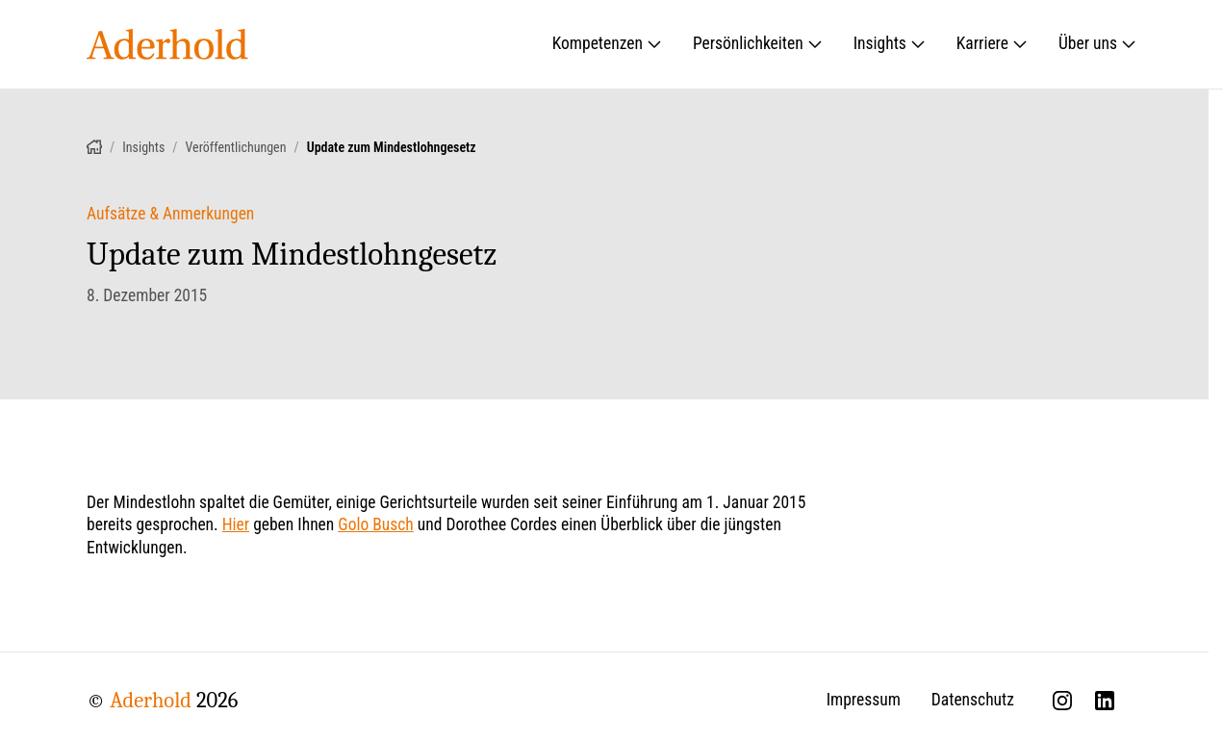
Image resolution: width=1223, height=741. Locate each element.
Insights (143, 147)
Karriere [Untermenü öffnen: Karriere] (992, 43)
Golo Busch (375, 524)
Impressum (864, 699)
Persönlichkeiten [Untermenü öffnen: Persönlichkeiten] (758, 43)
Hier (235, 524)
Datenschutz (972, 699)
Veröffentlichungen (236, 147)
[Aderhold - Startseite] (167, 44)
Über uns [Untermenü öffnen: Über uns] (1097, 43)
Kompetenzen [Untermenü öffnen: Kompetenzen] (607, 43)
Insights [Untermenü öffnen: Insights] (890, 43)
